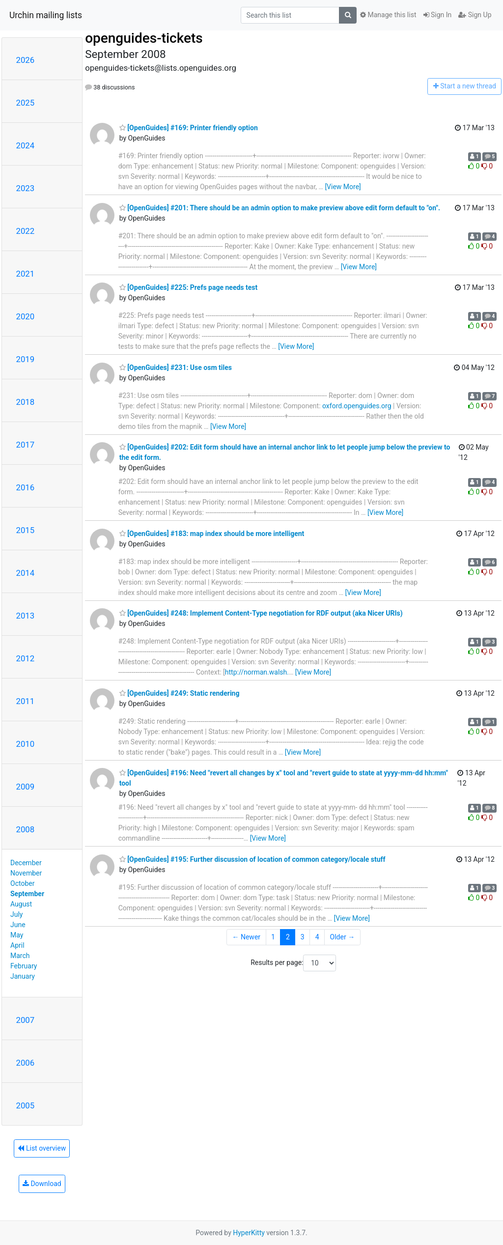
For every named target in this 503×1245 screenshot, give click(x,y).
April (17, 945)
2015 (25, 530)
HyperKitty (249, 1233)
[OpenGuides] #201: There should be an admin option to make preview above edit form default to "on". (279, 208)
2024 (25, 145)
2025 (25, 103)
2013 (25, 616)
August (21, 904)
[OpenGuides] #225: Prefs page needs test (188, 287)
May (16, 935)
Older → (342, 937)
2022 (25, 231)
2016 (25, 487)
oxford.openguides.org (356, 406)
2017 (25, 445)
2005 (25, 1105)
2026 (25, 60)
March (20, 956)
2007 (25, 1020)
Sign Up (474, 15)
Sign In (437, 15)
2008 (25, 829)
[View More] (343, 187)
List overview (42, 1148)
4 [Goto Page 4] (317, 937)
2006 (25, 1063)
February (23, 966)
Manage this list (388, 15)
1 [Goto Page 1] (273, 937)
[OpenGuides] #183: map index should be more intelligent (212, 534)
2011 (25, 701)
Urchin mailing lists (45, 15)
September (27, 894)
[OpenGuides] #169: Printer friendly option (188, 128)
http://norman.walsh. (257, 672)
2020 (25, 316)
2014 (25, 573)
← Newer (246, 937)
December (26, 863)
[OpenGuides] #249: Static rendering (179, 693)
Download (42, 1184)
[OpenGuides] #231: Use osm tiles (175, 367)
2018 (25, 402)
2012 (25, 658)
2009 (25, 787)
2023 (25, 188)
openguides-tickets (144, 38)
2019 (25, 359)
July (16, 914)
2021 (25, 274)
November (26, 873)
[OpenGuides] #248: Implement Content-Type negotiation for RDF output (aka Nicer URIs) (261, 613)
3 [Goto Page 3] (303, 937)
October (22, 883)
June (18, 925)
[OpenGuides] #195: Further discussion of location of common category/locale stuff (252, 859)
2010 (25, 744)
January (22, 976)
